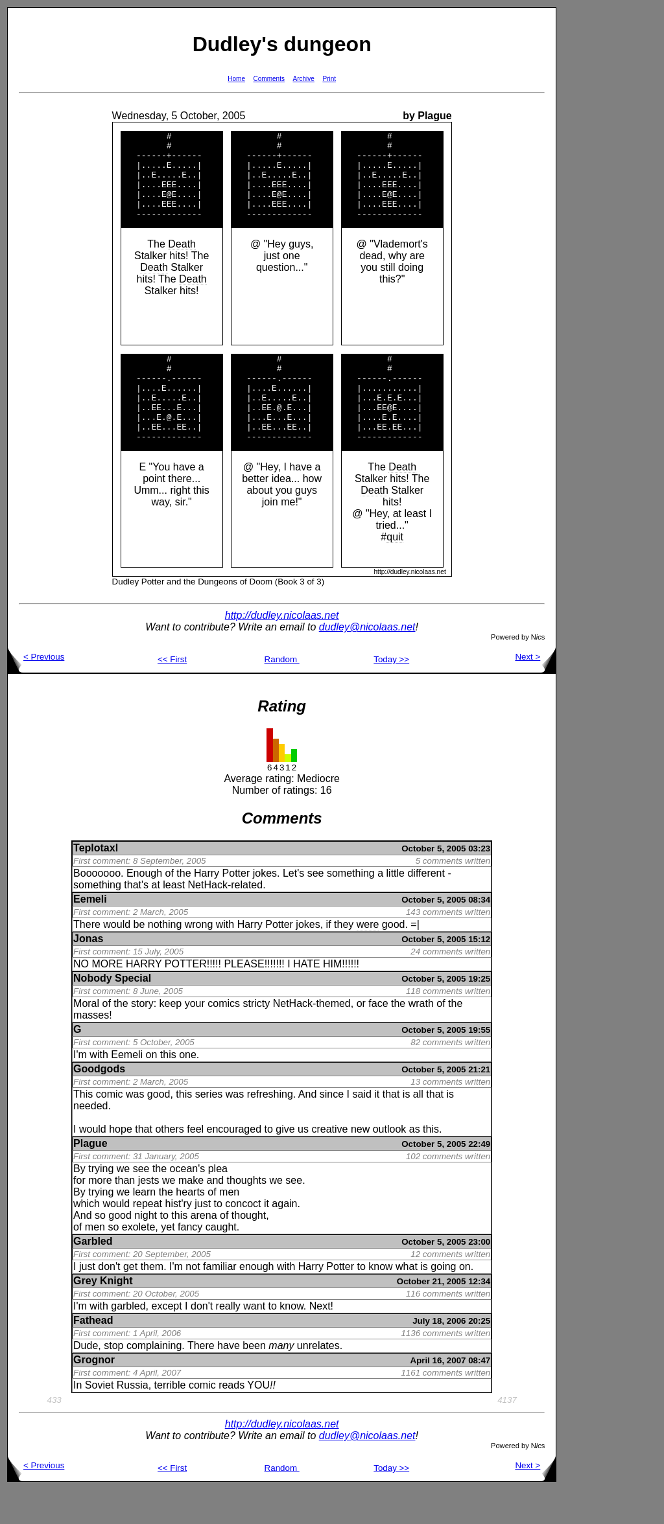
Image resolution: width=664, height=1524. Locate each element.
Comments (269, 78)
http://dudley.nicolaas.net (282, 650)
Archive (303, 78)
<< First (172, 694)
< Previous (36, 692)
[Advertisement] (598, 201)
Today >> (391, 694)
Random (282, 694)
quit (394, 571)
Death (182, 261)
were (368, 959)
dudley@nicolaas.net (367, 661)
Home (236, 78)
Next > (535, 692)
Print (329, 78)
